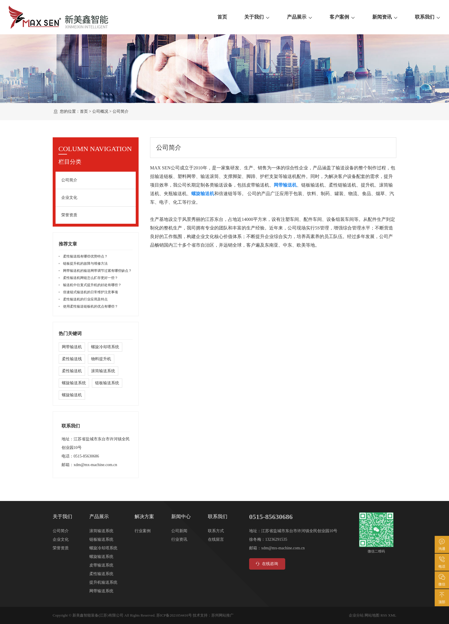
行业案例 (143, 531)
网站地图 (372, 615)
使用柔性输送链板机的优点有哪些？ (90, 306)
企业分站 (356, 615)
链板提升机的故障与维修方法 (85, 264)
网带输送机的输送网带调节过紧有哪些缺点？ (97, 271)
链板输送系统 (107, 383)
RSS (384, 615)
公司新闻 (179, 531)
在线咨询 (266, 564)
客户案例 (342, 17)
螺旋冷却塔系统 (105, 347)
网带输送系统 (101, 591)
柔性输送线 (72, 359)
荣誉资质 (69, 215)
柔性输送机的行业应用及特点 (85, 299)
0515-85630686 (86, 456)
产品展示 (299, 17)
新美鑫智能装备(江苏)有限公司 (97, 615)
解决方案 (144, 516)
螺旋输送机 (72, 395)
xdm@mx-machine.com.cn (95, 465)
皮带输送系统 (101, 565)
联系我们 (427, 17)
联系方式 (216, 531)
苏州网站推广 (222, 615)
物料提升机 (101, 359)
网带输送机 (72, 347)
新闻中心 (181, 516)
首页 (222, 17)
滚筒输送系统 (103, 371)
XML (392, 615)
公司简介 (69, 180)
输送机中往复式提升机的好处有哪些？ (92, 285)
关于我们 (257, 17)
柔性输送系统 (101, 574)
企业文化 (69, 197)
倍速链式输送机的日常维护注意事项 (90, 292)
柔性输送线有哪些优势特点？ (85, 256)
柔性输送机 (72, 371)
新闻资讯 (385, 17)
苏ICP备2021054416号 (174, 615)
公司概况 (100, 111)
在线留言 (216, 539)
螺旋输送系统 (74, 383)
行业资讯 (179, 539)
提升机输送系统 (103, 582)
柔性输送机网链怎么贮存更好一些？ (90, 278)
